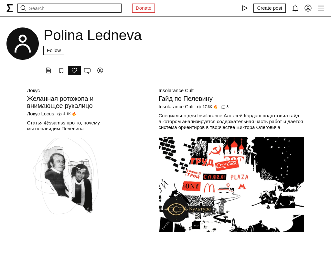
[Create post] (269, 8)
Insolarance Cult (176, 90)
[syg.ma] (9, 8)
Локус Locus (40, 113)
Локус (33, 90)
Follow (54, 50)
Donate (143, 8)
